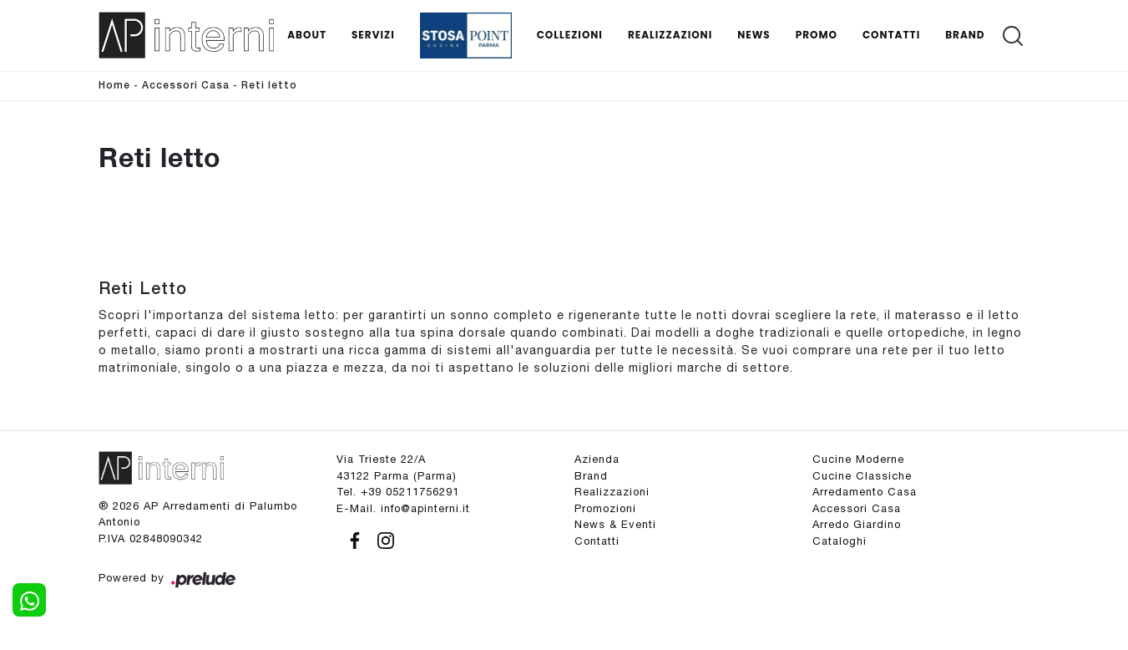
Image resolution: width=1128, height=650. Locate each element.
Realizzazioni (670, 35)
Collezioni (570, 35)
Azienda (597, 459)
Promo (816, 35)
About (306, 35)
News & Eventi (615, 524)
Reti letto (269, 85)
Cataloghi (839, 541)
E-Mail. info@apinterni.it (403, 508)
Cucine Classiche (862, 476)
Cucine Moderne (858, 459)
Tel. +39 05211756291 (397, 491)
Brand (964, 35)
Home (114, 85)
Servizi (373, 35)
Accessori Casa (186, 85)
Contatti (891, 35)
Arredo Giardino (856, 524)
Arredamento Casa (864, 491)
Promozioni (605, 508)
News (754, 35)
